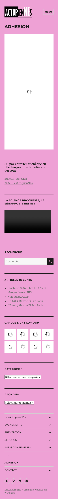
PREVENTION (12, 432)
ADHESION (11, 462)
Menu (48, 12)
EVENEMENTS (13, 424)
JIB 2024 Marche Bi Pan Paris (25, 305)
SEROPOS (10, 439)
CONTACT (10, 470)
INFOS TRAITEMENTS (17, 447)
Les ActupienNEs (15, 417)
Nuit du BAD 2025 (18, 296)
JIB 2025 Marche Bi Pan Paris (25, 301)
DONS (8, 455)
